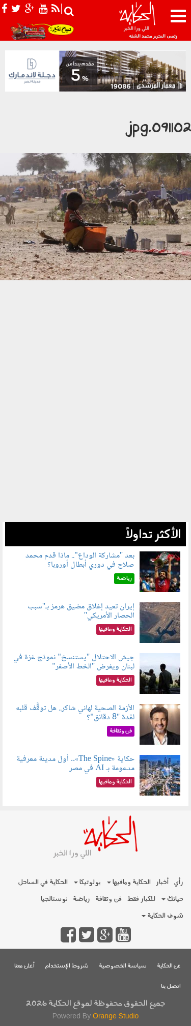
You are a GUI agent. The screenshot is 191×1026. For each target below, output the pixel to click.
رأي (178, 882)
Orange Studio (116, 1016)
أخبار (162, 882)
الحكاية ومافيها (129, 882)
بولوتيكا (87, 882)
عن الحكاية (169, 966)
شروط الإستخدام (67, 966)
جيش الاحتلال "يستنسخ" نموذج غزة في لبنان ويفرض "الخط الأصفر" (73, 662)
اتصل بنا (171, 986)
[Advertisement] (95, 426)
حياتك (172, 899)
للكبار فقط (141, 899)
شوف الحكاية (162, 916)
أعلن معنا (24, 966)
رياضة (81, 899)
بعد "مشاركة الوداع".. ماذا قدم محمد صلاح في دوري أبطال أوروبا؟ (79, 560)
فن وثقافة (108, 899)
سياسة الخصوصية (123, 966)
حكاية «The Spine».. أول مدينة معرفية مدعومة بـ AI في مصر (75, 763)
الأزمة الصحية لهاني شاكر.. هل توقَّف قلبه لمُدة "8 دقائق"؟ (75, 712)
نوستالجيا (54, 899)
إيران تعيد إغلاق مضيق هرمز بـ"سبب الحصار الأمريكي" (81, 611)
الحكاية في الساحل (43, 882)
